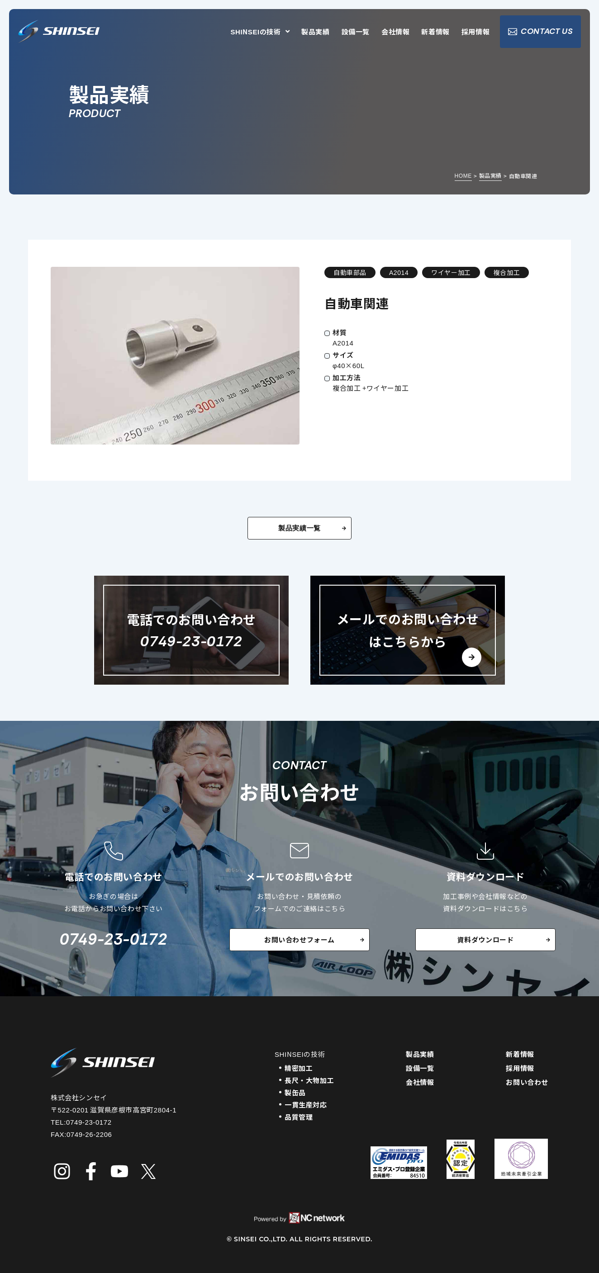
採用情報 (475, 32)
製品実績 (315, 32)
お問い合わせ (527, 1082)
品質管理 (299, 1117)
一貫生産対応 (306, 1104)
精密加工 (299, 1068)
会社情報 (395, 32)
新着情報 (435, 32)
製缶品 (295, 1092)
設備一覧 (356, 32)
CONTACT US (540, 31)
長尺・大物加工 (309, 1080)
